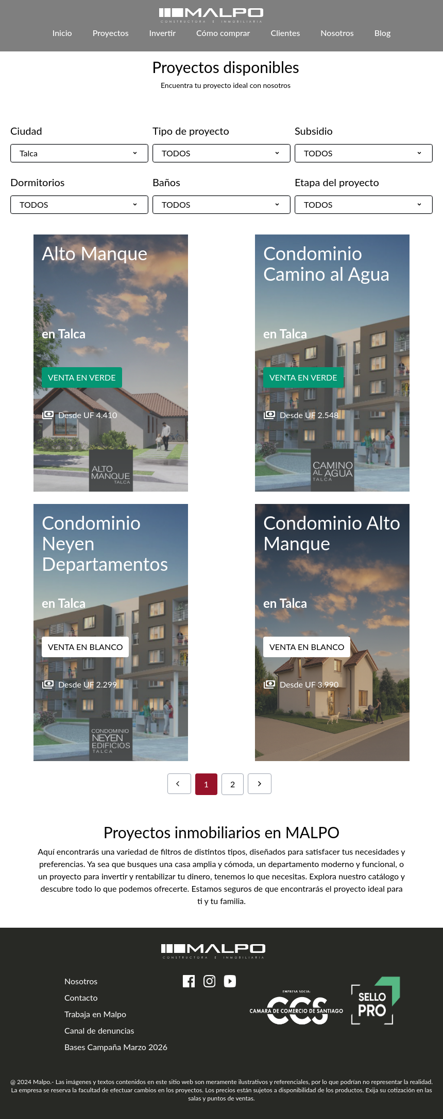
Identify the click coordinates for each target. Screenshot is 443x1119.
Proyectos (111, 33)
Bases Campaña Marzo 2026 (115, 1047)
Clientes (285, 33)
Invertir (162, 33)
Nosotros (336, 33)
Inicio (62, 33)
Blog (382, 33)
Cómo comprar (223, 33)
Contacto (81, 997)
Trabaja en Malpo (95, 1014)
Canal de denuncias (99, 1030)
